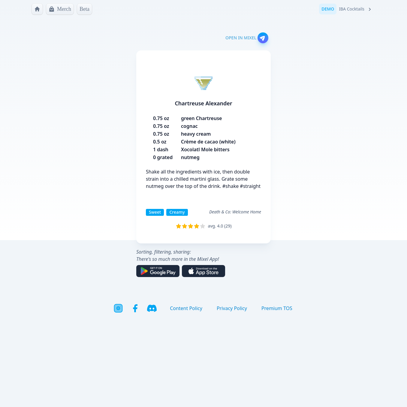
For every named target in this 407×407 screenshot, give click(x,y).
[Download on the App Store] (203, 271)
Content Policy (186, 308)
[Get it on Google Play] (157, 271)
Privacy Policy (232, 308)
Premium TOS (276, 308)
